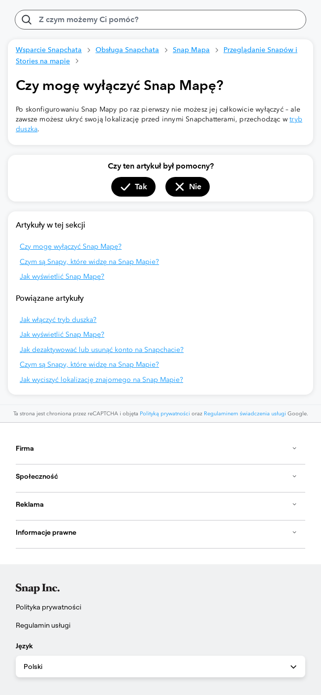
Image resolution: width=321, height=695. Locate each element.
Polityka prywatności (48, 607)
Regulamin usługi (43, 625)
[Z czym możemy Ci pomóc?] (160, 19)
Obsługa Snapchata (127, 49)
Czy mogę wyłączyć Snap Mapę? (71, 246)
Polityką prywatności (165, 413)
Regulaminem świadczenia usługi (245, 413)
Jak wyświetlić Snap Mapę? (62, 276)
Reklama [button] (156, 504)
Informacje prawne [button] (156, 532)
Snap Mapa (191, 49)
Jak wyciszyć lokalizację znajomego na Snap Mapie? (101, 380)
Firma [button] (156, 448)
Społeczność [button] (156, 476)
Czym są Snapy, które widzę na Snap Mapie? (89, 262)
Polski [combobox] (161, 667)
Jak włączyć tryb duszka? (58, 320)
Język (24, 646)
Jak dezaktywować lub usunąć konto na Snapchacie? (102, 350)
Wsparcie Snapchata (49, 49)
